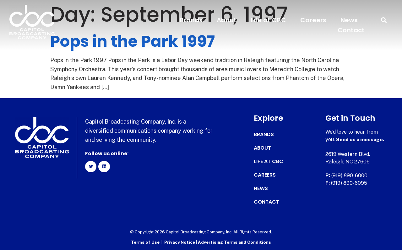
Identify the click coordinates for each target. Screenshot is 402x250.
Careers (313, 20)
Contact (351, 30)
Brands (191, 20)
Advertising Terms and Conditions (234, 242)
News (349, 20)
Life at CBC (268, 20)
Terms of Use (145, 242)
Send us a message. (360, 139)
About (226, 20)
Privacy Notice (180, 242)
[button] (384, 20)
